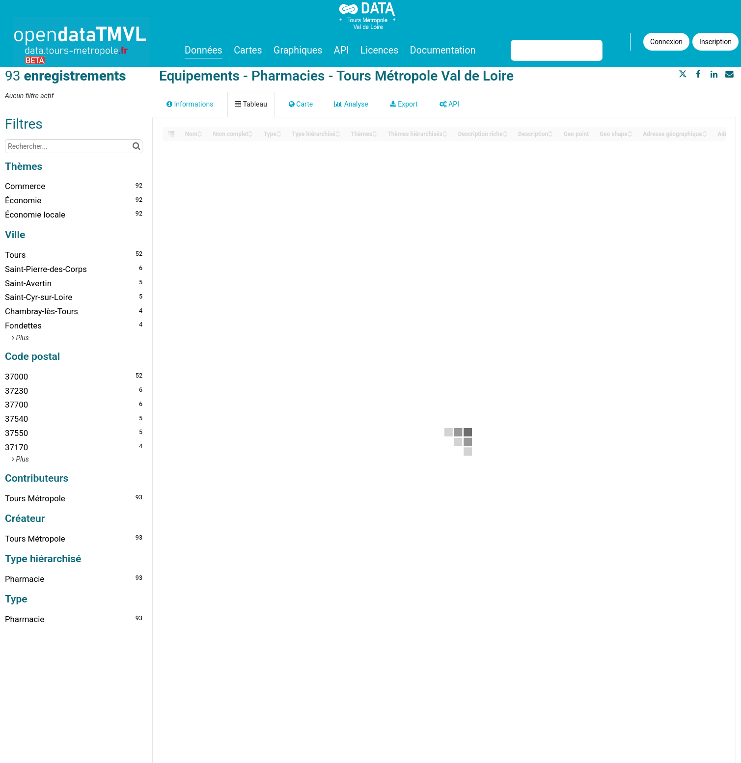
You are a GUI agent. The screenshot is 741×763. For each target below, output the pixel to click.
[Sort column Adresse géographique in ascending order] (704, 131)
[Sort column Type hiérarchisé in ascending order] (337, 131)
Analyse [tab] (351, 104)
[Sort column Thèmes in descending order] (374, 134)
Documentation (443, 50)
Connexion (666, 42)
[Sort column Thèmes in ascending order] (374, 131)
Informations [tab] (189, 104)
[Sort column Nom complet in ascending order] (250, 131)
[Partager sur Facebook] (698, 74)
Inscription (715, 42)
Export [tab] (404, 104)
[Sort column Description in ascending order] (550, 131)
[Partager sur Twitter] (683, 74)
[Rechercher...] (73, 146)
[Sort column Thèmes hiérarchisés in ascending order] (444, 131)
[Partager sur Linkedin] (714, 74)
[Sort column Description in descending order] (550, 134)
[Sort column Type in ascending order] (278, 131)
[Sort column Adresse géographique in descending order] (704, 134)
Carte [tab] (301, 104)
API (341, 50)
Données (203, 50)
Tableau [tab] (251, 104)
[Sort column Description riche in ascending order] (505, 131)
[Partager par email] (729, 74)
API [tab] (449, 104)
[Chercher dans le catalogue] (136, 146)
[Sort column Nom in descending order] (199, 134)
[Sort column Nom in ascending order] (199, 131)
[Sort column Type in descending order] (278, 134)
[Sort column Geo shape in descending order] (630, 134)
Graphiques (298, 50)
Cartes (248, 50)
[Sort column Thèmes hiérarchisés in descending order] (444, 134)
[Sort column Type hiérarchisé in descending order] (337, 134)
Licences (379, 50)
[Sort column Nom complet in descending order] (250, 134)
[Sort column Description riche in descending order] (505, 134)
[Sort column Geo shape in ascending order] (630, 131)
